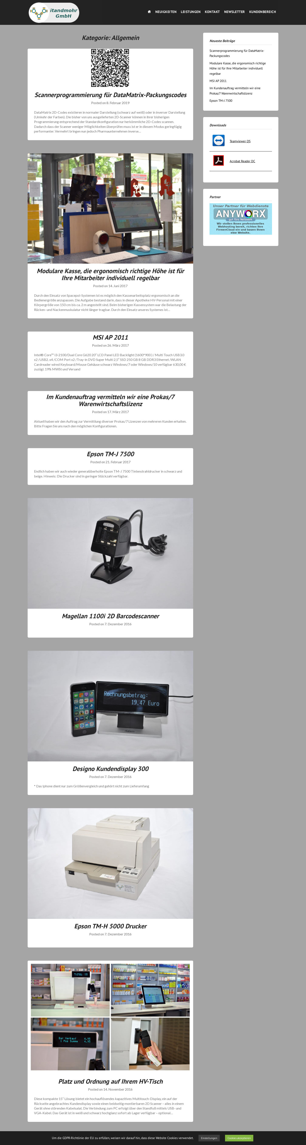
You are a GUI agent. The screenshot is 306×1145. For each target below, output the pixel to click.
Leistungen (191, 12)
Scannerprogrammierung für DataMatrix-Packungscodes (110, 94)
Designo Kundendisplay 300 (110, 768)
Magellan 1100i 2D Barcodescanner (110, 616)
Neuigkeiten (166, 12)
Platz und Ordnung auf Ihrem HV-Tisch (110, 1081)
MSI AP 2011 (110, 337)
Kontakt (212, 12)
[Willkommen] (149, 11)
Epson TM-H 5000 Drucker (110, 926)
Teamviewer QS (240, 141)
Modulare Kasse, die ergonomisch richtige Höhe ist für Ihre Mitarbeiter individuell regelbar (110, 274)
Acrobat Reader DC (242, 161)
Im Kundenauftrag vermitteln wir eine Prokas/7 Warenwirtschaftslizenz (110, 400)
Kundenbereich (262, 12)
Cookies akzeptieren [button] (239, 1138)
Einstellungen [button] (209, 1138)
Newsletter (234, 12)
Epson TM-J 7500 (110, 454)
